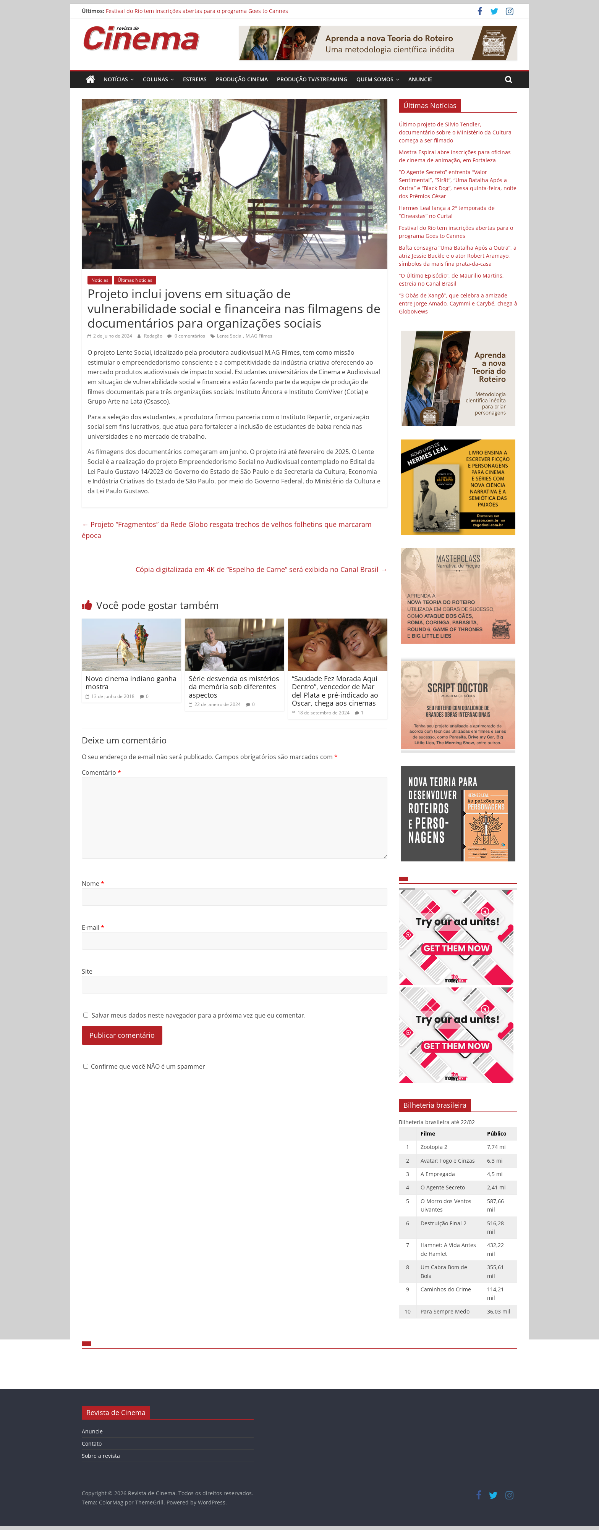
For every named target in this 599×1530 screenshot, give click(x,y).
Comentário (101, 772)
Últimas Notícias (135, 280)
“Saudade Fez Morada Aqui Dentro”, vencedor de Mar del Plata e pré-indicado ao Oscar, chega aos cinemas (335, 691)
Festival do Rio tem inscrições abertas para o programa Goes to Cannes (197, 11)
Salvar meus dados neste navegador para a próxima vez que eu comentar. (199, 1015)
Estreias (195, 79)
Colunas (155, 79)
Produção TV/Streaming (312, 79)
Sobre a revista (101, 1455)
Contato (92, 1443)
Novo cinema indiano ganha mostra (131, 682)
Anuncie (420, 79)
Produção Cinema (242, 79)
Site (87, 971)
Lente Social (230, 336)
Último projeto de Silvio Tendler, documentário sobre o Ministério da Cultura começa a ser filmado (455, 132)
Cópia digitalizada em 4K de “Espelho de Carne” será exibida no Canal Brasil (261, 569)
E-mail (93, 927)
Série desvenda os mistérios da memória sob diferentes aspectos (234, 687)
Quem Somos (374, 79)
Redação (154, 336)
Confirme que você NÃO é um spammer (144, 1066)
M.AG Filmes (259, 336)
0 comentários (186, 336)
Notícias (116, 79)
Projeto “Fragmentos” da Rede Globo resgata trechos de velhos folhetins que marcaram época (227, 530)
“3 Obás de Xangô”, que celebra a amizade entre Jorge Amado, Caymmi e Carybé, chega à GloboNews (458, 303)
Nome (93, 883)
